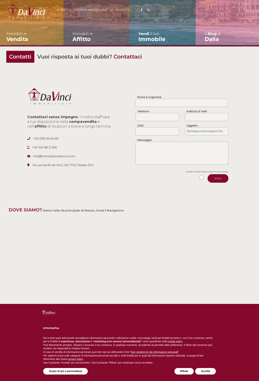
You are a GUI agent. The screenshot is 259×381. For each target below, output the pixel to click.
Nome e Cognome (149, 97)
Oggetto (192, 125)
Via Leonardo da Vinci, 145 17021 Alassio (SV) (63, 165)
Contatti (125, 11)
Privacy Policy (221, 171)
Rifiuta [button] (184, 371)
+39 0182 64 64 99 (45, 138)
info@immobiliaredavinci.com (54, 156)
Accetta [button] (205, 371)
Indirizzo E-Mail (197, 111)
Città (140, 125)
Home (63, 11)
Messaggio (144, 140)
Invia (218, 178)
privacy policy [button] (75, 359)
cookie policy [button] (175, 341)
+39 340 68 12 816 (44, 147)
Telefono (143, 111)
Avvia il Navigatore (110, 210)
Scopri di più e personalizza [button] (65, 371)
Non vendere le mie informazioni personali (154, 352)
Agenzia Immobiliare (93, 11)
